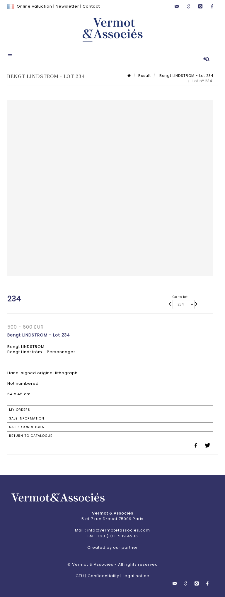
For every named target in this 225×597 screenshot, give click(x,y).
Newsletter (67, 6)
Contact (91, 6)
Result (144, 75)
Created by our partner (112, 547)
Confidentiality (103, 576)
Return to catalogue (30, 435)
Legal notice (136, 576)
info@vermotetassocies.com (118, 530)
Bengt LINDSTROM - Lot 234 (186, 75)
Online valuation (34, 6)
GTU (80, 576)
